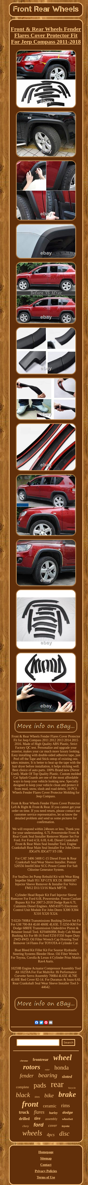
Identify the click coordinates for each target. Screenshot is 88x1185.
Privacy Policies (46, 1171)
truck (24, 1112)
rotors (31, 1067)
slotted (67, 1077)
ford (39, 1125)
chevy (25, 1126)
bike (49, 1095)
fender (27, 1076)
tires (37, 1096)
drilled (24, 1119)
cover (52, 1125)
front (30, 1104)
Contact (45, 1165)
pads (40, 1085)
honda (61, 1067)
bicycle (72, 1087)
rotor (47, 1069)
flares (39, 1112)
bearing (47, 1075)
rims (65, 1105)
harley (53, 1113)
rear (57, 1084)
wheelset (67, 1119)
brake (67, 1094)
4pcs (50, 1134)
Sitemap (46, 1158)
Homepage (46, 1152)
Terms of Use (46, 1177)
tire (37, 1118)
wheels (32, 1133)
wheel (62, 1057)
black (23, 1094)
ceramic (49, 1106)
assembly (51, 1119)
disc (64, 1133)
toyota (65, 1126)
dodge (67, 1113)
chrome (24, 1060)
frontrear (41, 1059)
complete (22, 1087)
